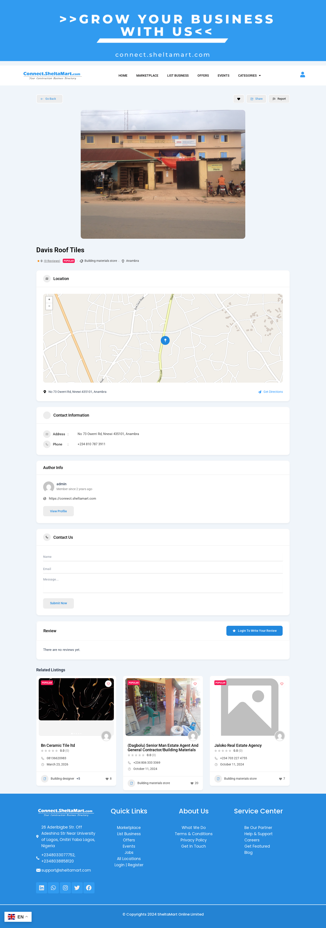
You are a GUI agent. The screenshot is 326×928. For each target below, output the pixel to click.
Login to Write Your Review (254, 631)
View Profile (58, 511)
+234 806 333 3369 (146, 762)
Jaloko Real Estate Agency (238, 745)
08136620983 (56, 758)
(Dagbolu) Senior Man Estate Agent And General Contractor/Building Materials (163, 747)
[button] (72, 733)
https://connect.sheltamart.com (72, 499)
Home (123, 75)
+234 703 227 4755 (233, 758)
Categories (249, 75)
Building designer (57, 779)
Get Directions (270, 391)
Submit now (58, 603)
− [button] (49, 306)
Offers (203, 75)
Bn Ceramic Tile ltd (58, 745)
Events (223, 75)
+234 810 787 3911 (91, 444)
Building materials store (101, 260)
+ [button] (49, 300)
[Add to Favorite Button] (238, 98)
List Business (178, 75)
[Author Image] (106, 736)
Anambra (132, 260)
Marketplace (147, 75)
